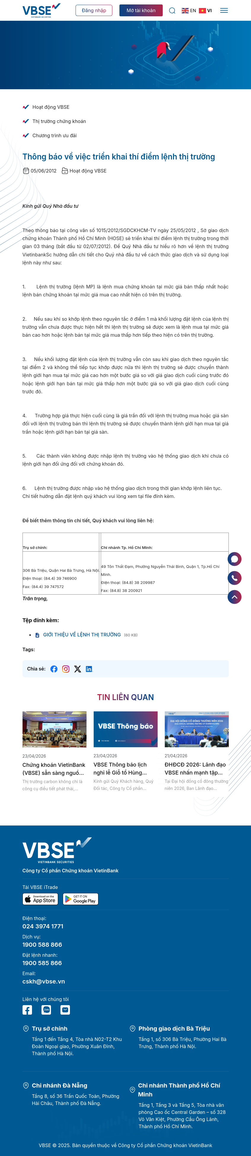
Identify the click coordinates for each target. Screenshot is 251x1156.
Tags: (29, 649)
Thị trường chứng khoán (59, 121)
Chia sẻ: (36, 669)
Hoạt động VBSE (51, 107)
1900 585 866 (42, 963)
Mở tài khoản (141, 10)
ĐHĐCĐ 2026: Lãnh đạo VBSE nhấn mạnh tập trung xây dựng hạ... (195, 769)
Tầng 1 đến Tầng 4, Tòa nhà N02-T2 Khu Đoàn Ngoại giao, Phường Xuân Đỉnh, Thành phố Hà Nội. (77, 1046)
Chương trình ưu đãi (55, 135)
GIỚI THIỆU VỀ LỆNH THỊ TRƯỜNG (77, 635)
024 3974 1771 (43, 926)
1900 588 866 (42, 944)
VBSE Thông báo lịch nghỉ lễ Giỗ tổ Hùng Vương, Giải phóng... (120, 769)
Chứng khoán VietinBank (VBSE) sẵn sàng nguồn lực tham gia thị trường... (54, 769)
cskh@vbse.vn (44, 981)
